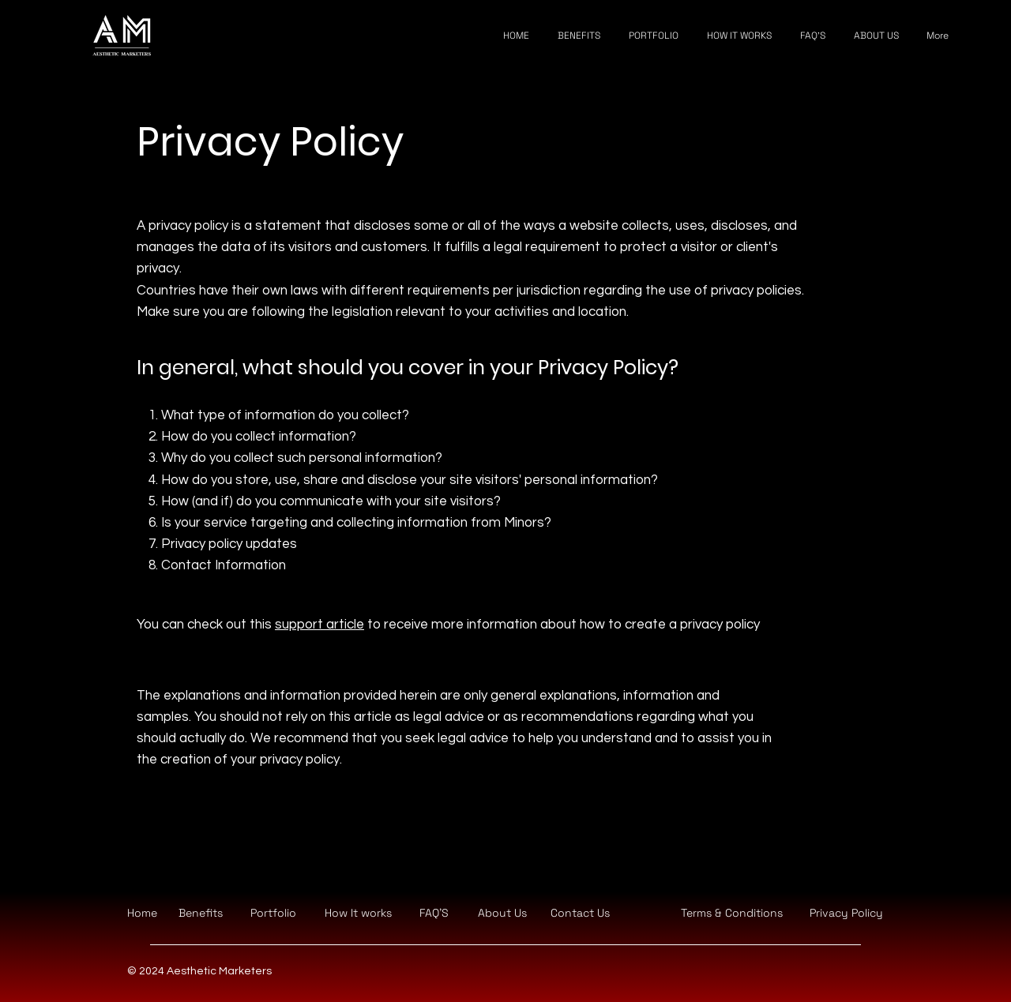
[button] (580, 913)
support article (319, 624)
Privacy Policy (846, 913)
